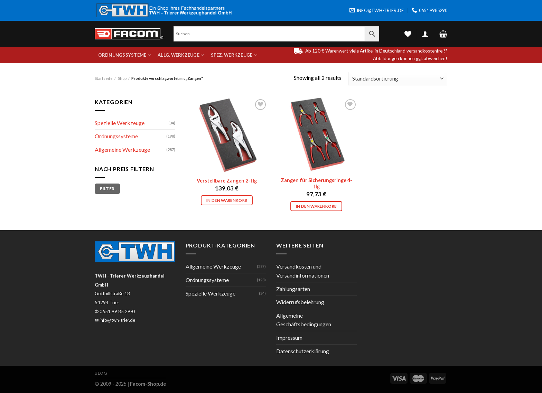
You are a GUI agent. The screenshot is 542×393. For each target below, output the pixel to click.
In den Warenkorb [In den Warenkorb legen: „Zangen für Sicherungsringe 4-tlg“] (316, 206)
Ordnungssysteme (124, 55)
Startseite (104, 78)
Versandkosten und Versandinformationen (302, 271)
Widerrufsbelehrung (300, 302)
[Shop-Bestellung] (397, 78)
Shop (122, 78)
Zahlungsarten (293, 289)
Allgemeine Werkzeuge (122, 149)
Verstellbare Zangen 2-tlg (227, 181)
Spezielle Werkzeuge (119, 123)
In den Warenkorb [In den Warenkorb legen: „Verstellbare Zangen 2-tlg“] (226, 200)
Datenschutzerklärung (302, 351)
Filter (107, 188)
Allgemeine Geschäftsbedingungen (303, 320)
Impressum (289, 337)
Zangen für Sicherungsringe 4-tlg (316, 183)
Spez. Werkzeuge (234, 55)
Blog (101, 373)
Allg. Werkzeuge (181, 55)
